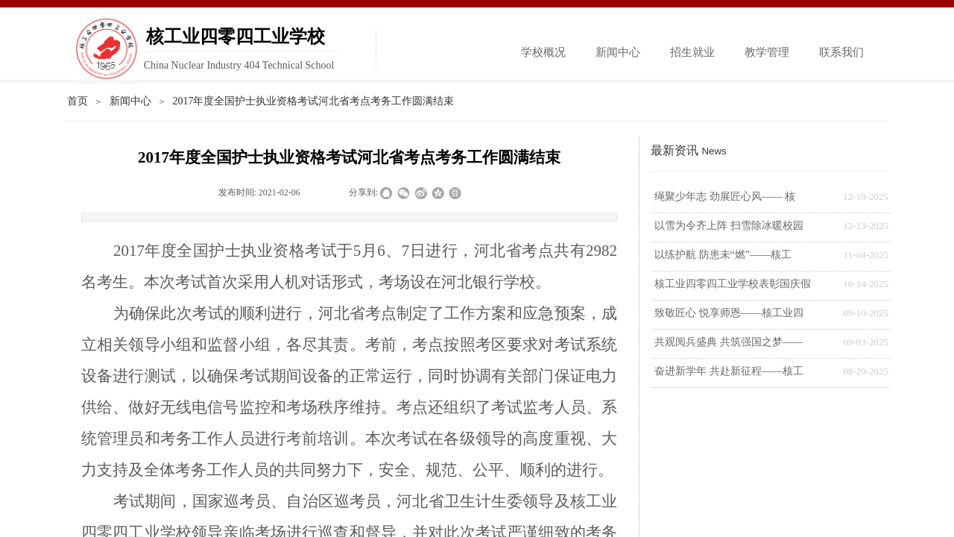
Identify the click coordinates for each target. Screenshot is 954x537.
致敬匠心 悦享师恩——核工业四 (728, 312)
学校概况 (543, 52)
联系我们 (841, 52)
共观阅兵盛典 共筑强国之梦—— (728, 342)
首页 (77, 101)
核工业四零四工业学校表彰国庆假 (732, 283)
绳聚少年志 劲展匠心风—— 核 (724, 196)
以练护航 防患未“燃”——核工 (723, 254)
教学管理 (767, 52)
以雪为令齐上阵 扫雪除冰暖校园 (728, 225)
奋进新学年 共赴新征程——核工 (728, 371)
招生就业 (692, 52)
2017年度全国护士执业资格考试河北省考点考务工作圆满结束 (313, 101)
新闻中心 (618, 52)
